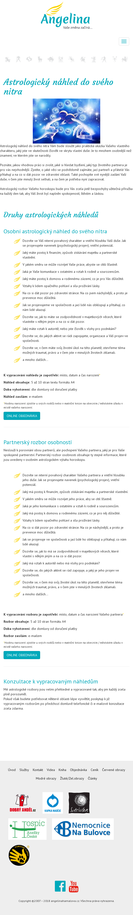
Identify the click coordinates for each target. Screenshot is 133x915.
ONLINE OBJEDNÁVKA (22, 416)
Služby (24, 770)
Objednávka (78, 770)
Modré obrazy (46, 778)
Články (92, 778)
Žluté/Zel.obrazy (72, 778)
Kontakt (38, 770)
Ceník (94, 770)
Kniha (62, 770)
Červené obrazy (113, 770)
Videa (51, 770)
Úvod (12, 770)
